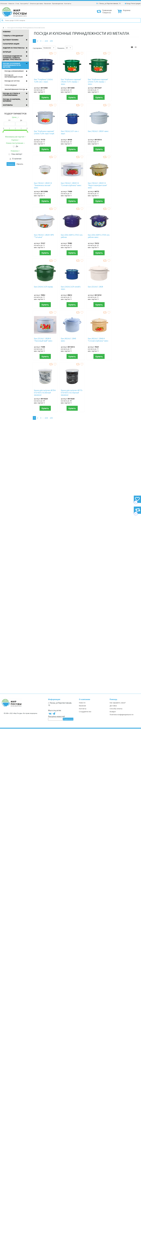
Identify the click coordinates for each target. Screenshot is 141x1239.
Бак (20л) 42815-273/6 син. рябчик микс (126, 184)
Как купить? (24, 3)
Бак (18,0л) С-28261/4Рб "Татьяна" (71, 184)
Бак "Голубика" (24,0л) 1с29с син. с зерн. (43, 80)
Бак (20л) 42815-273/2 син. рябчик (99, 184)
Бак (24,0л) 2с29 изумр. (43, 235)
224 (46, 41)
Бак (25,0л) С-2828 (95, 235)
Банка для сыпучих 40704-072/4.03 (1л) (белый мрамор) (99, 289)
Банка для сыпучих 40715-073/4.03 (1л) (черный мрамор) (126, 289)
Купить (45, 97)
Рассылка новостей (56, 716)
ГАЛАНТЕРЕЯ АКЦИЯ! (11, 44)
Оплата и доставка (36, 3)
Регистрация (135, 3)
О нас (17, 3)
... (43, 40)
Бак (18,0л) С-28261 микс (71, 131)
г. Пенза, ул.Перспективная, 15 (109, 3)
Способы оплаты (116, 709)
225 (51, 41)
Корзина (124, 11)
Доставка (113, 706)
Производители (57, 3)
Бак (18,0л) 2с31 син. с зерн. (43, 132)
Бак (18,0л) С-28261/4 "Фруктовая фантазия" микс (43, 185)
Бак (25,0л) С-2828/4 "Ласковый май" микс (124, 236)
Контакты (67, 3)
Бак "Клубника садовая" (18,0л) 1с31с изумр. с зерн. (71, 81)
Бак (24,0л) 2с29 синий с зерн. (71, 236)
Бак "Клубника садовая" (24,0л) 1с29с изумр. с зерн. (98, 81)
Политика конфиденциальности (121, 714)
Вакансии (47, 3)
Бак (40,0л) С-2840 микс (41, 288)
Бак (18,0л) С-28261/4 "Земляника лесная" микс (96, 133)
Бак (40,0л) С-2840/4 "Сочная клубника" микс (71, 288)
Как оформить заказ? (118, 703)
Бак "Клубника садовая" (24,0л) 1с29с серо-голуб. (125, 80)
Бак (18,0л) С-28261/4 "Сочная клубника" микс (125, 132)
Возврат (113, 712)
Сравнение (105, 11)
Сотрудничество (85, 712)
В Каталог (4, 3)
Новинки (6, 32)
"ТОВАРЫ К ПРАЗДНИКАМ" (13, 36)
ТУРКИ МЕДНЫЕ (10, 85)
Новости (11, 3)
